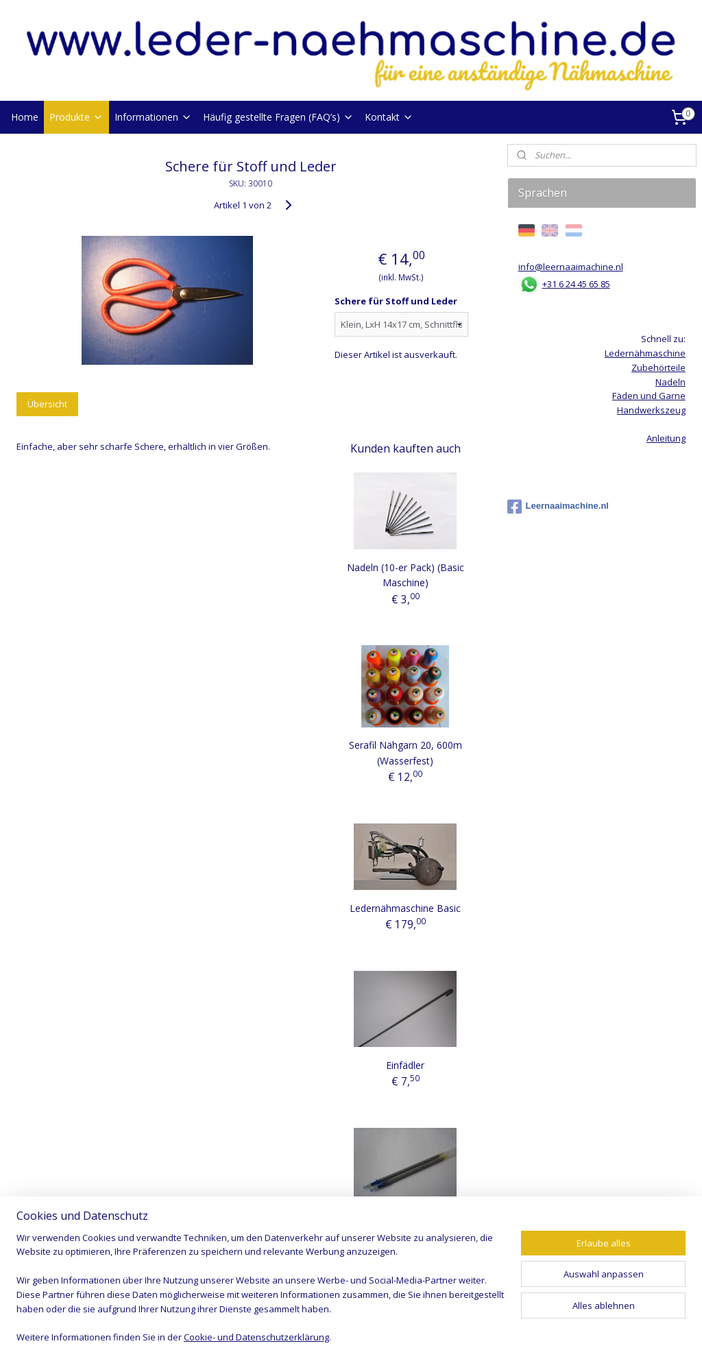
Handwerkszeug (651, 410)
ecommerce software (390, 1336)
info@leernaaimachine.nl (570, 267)
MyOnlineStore (511, 1336)
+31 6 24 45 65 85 (576, 284)
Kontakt (389, 116)
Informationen (153, 116)
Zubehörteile (658, 367)
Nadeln (670, 382)
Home (24, 116)
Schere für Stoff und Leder (396, 301)
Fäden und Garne (649, 395)
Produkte (76, 116)
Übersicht (47, 404)
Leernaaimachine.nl (558, 506)
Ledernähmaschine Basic (405, 908)
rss (335, 1336)
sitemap (307, 1336)
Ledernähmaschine (645, 353)
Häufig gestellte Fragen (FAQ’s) (278, 116)
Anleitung (666, 438)
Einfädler (405, 1065)
